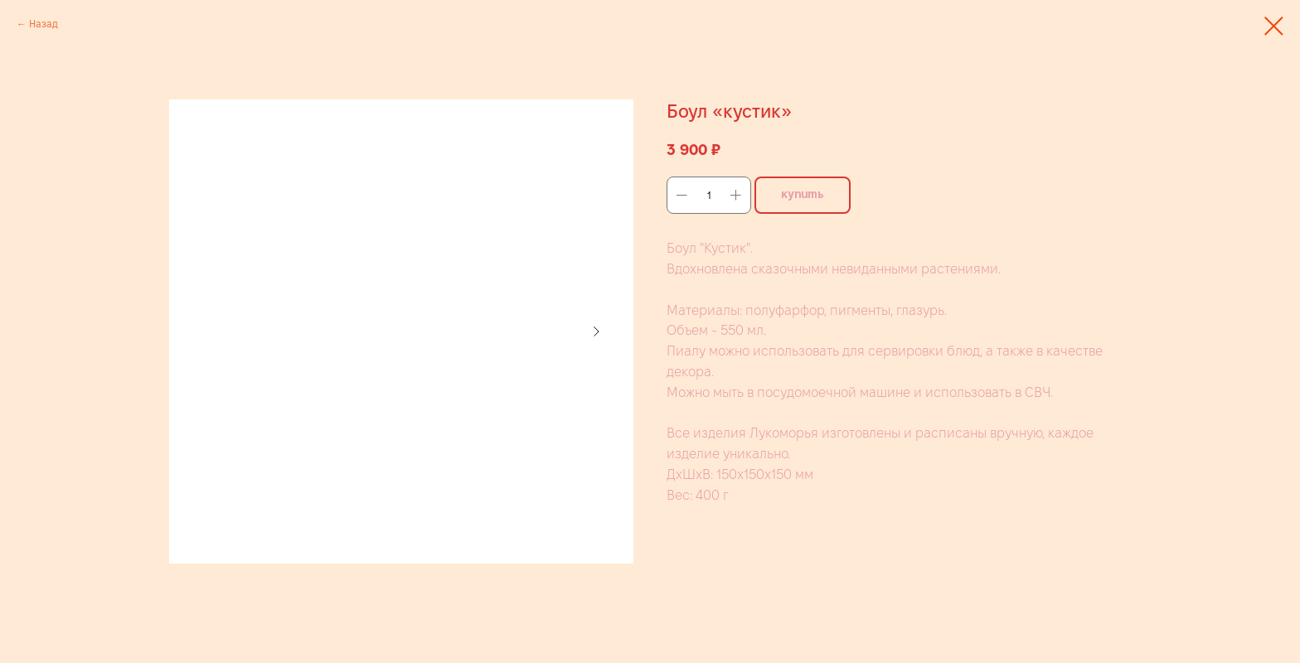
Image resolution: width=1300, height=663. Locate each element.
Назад (43, 23)
